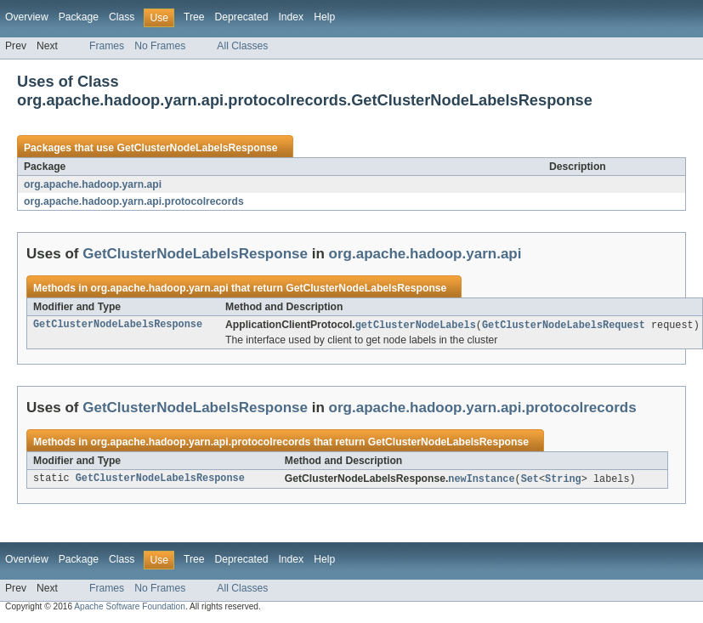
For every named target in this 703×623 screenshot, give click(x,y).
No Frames (159, 46)
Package (79, 17)
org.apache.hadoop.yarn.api (93, 184)
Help (324, 17)
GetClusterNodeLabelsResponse (196, 148)
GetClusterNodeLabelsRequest (563, 325)
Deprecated (242, 17)
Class (121, 17)
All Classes (242, 46)
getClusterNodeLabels (415, 325)
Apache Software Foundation (129, 608)
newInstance (481, 480)
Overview (26, 17)
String (563, 480)
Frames (106, 46)
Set (530, 480)
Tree (194, 17)
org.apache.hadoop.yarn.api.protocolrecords (134, 201)
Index (290, 17)
